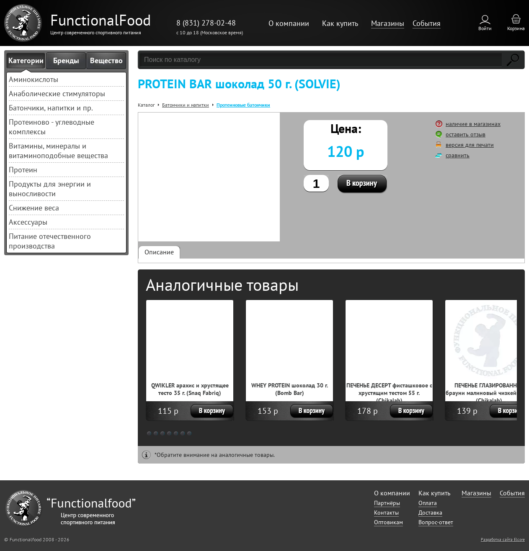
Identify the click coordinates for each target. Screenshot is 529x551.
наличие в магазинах (473, 124)
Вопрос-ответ (435, 522)
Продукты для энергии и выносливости (50, 188)
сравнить (458, 155)
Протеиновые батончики (243, 105)
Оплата (427, 503)
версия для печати (470, 145)
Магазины (387, 23)
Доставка (430, 512)
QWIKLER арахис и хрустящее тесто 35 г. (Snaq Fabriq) (190, 389)
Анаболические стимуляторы (57, 93)
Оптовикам (388, 522)
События (427, 23)
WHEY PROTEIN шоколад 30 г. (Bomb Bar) (289, 389)
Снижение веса (34, 208)
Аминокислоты (33, 79)
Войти (485, 28)
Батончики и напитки (185, 105)
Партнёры (387, 503)
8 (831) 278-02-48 (206, 23)
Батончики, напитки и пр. (51, 108)
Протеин (23, 169)
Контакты (386, 512)
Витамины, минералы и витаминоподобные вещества (58, 150)
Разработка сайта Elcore (503, 539)
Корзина (516, 28)
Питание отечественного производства (50, 241)
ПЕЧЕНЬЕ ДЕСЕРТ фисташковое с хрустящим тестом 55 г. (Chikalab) (389, 393)
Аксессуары (28, 222)
